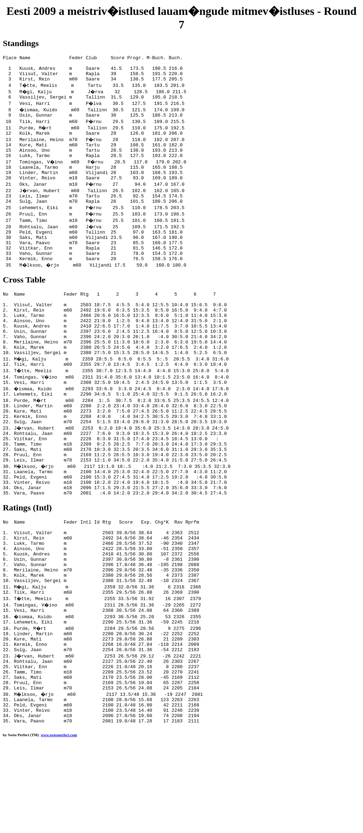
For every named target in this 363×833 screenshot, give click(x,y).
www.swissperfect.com (59, 822)
